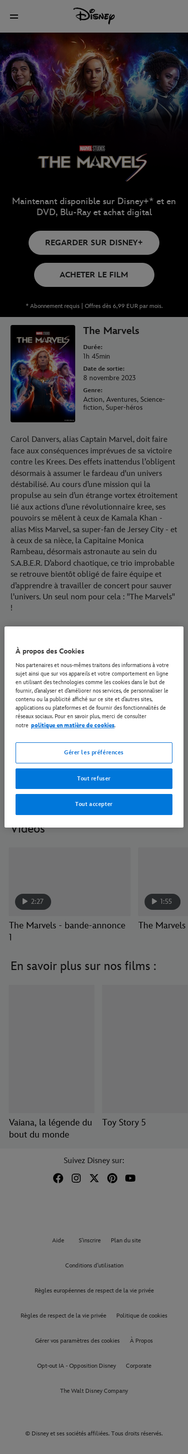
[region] (94, 727)
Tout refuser (94, 778)
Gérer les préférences (94, 752)
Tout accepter (93, 804)
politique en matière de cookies (72, 725)
